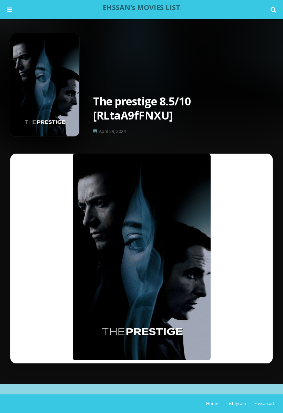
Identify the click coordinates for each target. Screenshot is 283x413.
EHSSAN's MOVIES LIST (141, 7)
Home (212, 403)
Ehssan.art (264, 403)
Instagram (236, 403)
